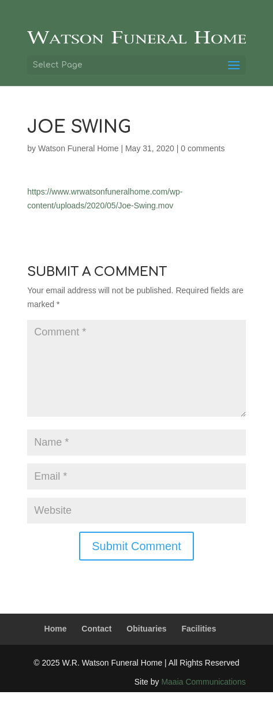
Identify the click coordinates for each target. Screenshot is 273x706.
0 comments (203, 148)
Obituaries (146, 628)
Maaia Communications (203, 681)
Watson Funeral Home (78, 148)
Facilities (199, 628)
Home (55, 628)
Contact (96, 628)
